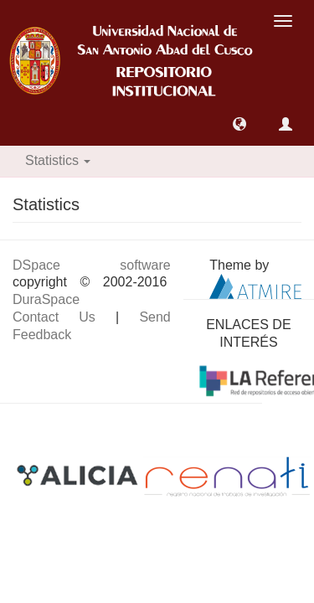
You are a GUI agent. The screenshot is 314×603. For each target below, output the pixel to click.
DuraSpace (46, 299)
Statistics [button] (57, 160)
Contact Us (54, 317)
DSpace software (92, 265)
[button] (239, 124)
